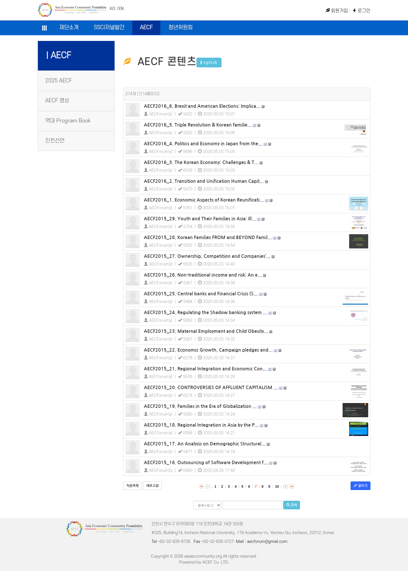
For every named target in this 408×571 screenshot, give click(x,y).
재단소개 (68, 28)
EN (121, 8)
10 (277, 487)
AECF (146, 28)
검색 (291, 505)
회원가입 (337, 10)
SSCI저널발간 (109, 28)
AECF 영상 (57, 101)
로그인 (361, 10)
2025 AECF (58, 81)
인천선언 (55, 141)
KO (112, 8)
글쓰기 (360, 485)
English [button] (209, 63)
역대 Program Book (67, 121)
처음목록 (132, 485)
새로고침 (152, 485)
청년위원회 (180, 28)
